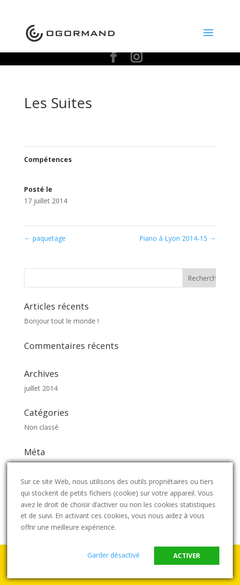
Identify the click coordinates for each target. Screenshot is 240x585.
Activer (186, 555)
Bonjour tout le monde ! (61, 320)
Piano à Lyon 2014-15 (177, 238)
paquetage (45, 238)
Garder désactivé (113, 555)
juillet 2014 (41, 388)
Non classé (41, 427)
